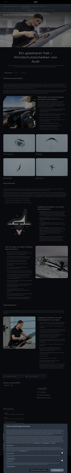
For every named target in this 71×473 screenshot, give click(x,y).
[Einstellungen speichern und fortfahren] (38, 470)
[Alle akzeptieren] (57, 470)
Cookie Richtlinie (22, 450)
